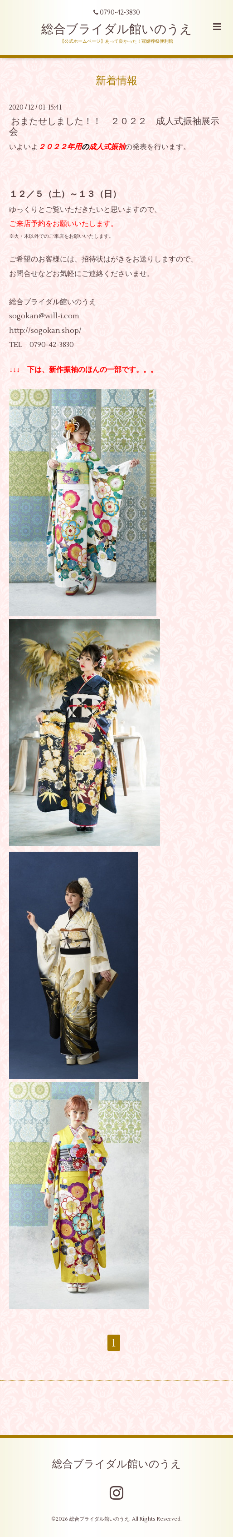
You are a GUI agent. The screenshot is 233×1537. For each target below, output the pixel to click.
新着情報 (116, 81)
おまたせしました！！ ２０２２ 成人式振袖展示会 (114, 126)
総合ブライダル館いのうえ (116, 29)
